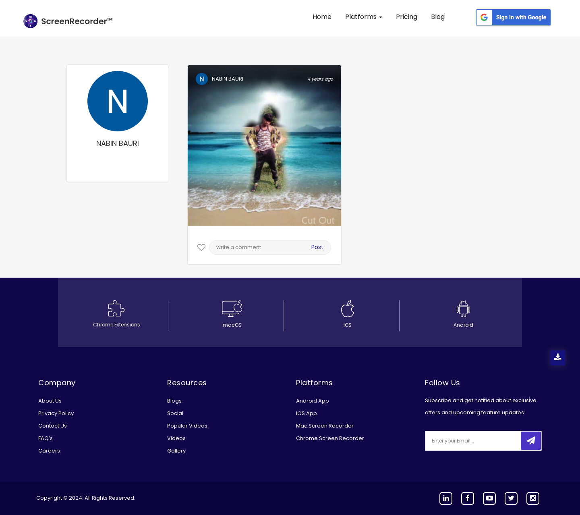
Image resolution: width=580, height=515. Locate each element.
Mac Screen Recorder (325, 426)
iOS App (306, 413)
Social (175, 413)
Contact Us (52, 426)
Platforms (363, 16)
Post (317, 247)
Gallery (176, 451)
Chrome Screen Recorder (330, 438)
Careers (49, 451)
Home (322, 16)
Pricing (406, 16)
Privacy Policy (56, 413)
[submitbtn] (531, 441)
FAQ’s (45, 438)
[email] (478, 440)
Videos (176, 438)
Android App (312, 401)
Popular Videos (187, 426)
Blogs (174, 401)
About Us (50, 401)
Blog (438, 16)
